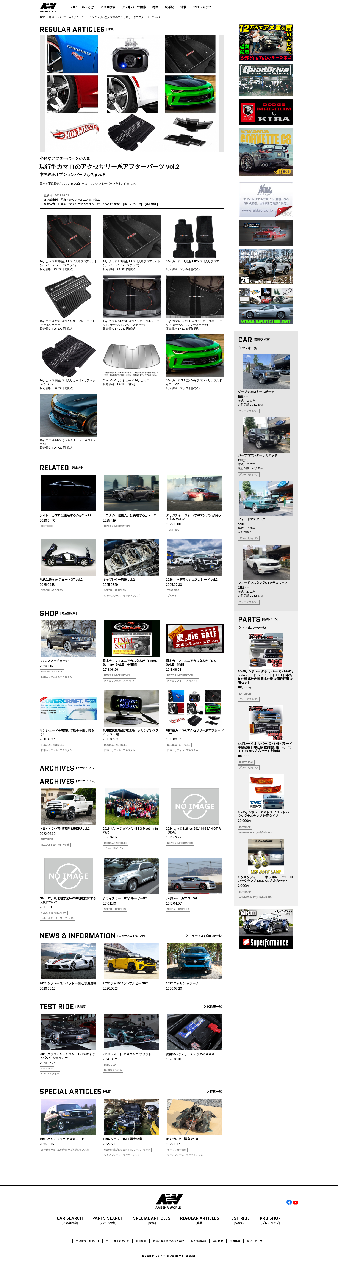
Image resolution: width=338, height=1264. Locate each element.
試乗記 (169, 7)
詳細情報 (151, 204)
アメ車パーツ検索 (134, 7)
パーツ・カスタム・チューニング (77, 17)
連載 (183, 7)
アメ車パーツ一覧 (252, 628)
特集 (155, 7)
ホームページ (132, 204)
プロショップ (202, 7)
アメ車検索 (107, 7)
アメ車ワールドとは (80, 7)
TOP (42, 17)
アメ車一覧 (247, 348)
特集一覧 (214, 1091)
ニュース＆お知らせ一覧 (203, 936)
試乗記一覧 (212, 1006)
